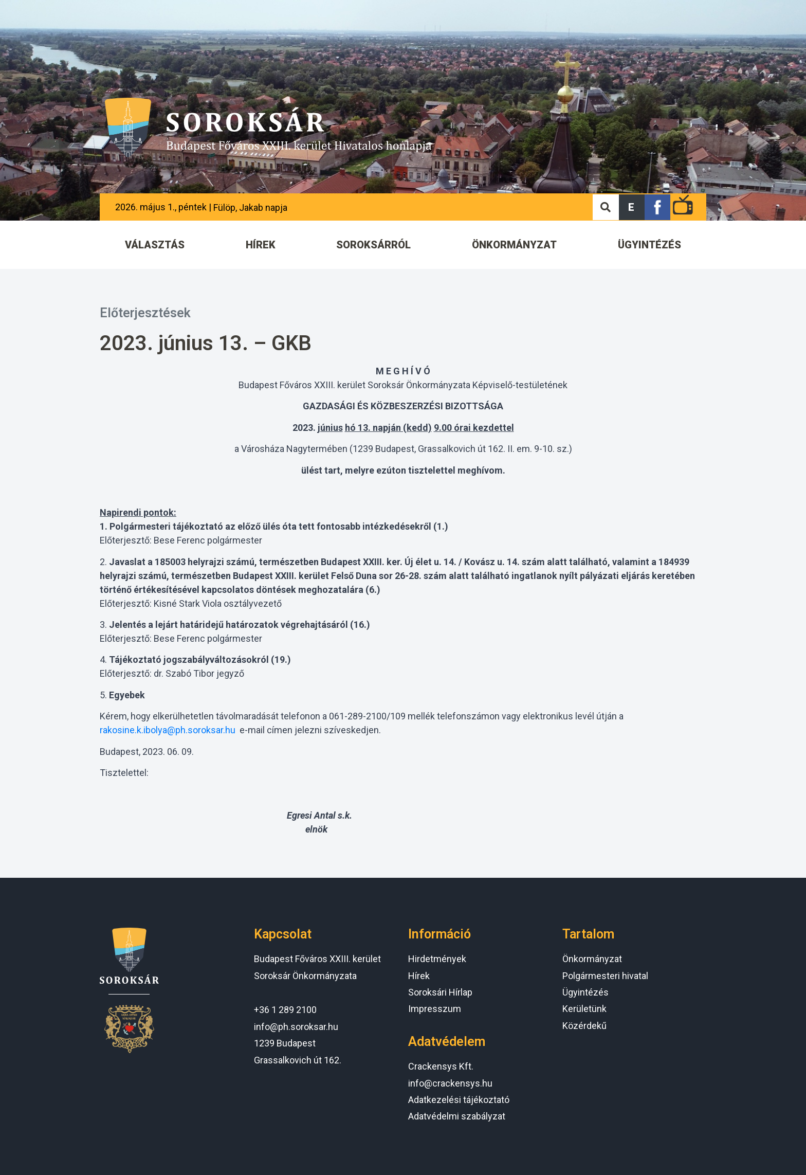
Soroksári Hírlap (440, 992)
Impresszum (434, 1008)
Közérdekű (584, 1025)
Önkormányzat (592, 958)
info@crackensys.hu (450, 1083)
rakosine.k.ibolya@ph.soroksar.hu (167, 730)
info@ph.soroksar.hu (296, 1026)
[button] (632, 207)
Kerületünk (584, 1008)
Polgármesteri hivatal (605, 975)
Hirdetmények (437, 958)
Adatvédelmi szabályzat (456, 1116)
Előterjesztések (145, 312)
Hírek (419, 975)
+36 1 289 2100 (285, 1009)
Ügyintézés (585, 992)
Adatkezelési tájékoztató (458, 1099)
